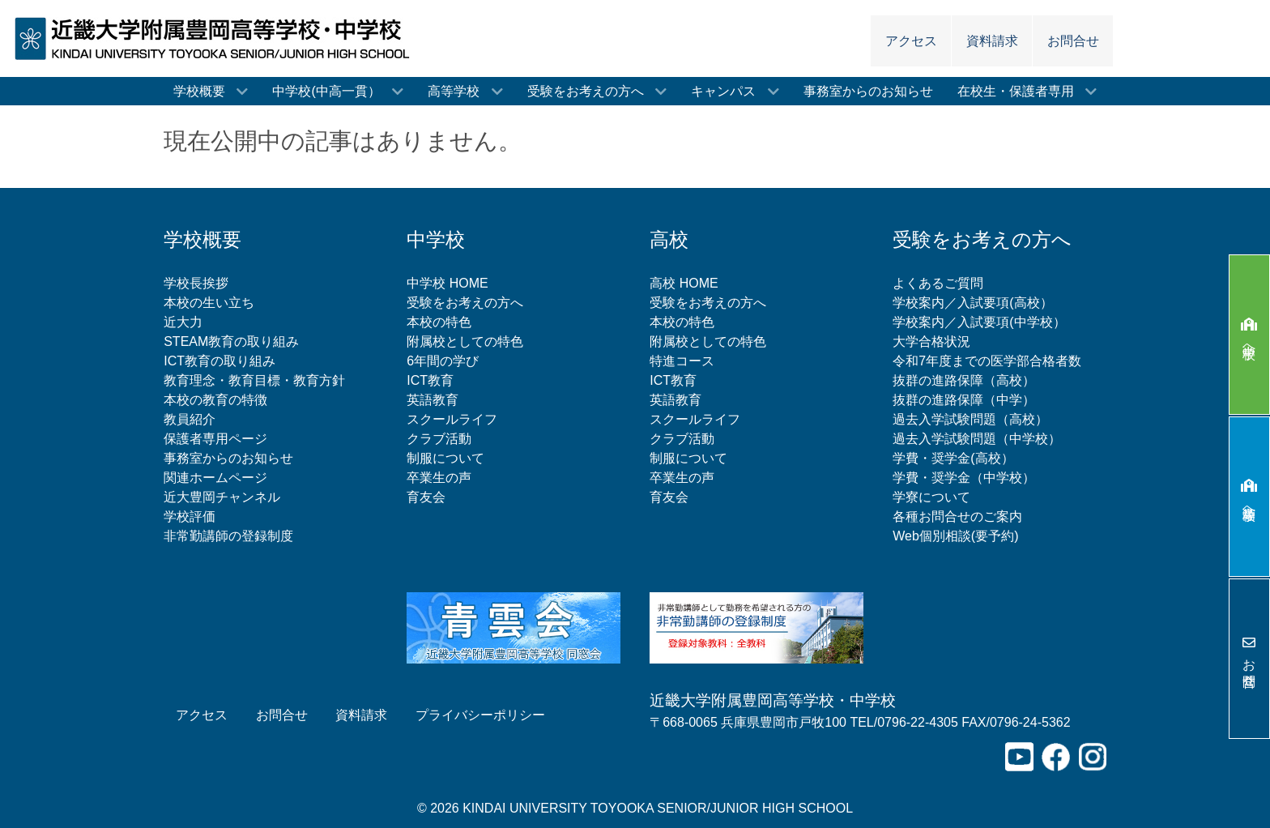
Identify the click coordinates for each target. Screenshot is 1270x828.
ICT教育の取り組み (219, 361)
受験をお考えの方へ (465, 302)
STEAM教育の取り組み (231, 341)
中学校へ (1249, 335)
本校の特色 (439, 322)
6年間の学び (443, 361)
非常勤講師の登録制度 (228, 536)
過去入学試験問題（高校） (970, 419)
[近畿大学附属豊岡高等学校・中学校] (217, 38)
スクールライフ (452, 419)
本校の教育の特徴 (215, 400)
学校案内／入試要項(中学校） (979, 322)
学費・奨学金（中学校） (964, 477)
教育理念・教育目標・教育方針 (254, 380)
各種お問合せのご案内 (957, 516)
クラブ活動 (439, 439)
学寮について (931, 497)
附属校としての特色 (465, 341)
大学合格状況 (931, 341)
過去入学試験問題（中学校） (977, 439)
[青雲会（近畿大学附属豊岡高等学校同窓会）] (513, 627)
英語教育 (432, 400)
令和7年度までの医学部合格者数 (987, 361)
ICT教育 (430, 380)
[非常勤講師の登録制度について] (756, 627)
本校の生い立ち (209, 302)
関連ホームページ (215, 477)
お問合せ (1249, 658)
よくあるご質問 (938, 283)
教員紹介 (189, 419)
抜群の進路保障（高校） (964, 380)
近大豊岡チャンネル (222, 497)
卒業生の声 (439, 477)
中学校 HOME (447, 283)
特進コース (682, 361)
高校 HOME (684, 283)
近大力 (183, 322)
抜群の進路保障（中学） (964, 400)
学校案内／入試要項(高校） (972, 302)
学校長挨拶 (196, 283)
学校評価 (189, 516)
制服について (445, 458)
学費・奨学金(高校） (953, 458)
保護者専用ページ (215, 439)
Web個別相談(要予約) (955, 536)
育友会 (426, 497)
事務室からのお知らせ (228, 458)
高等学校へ (1249, 496)
